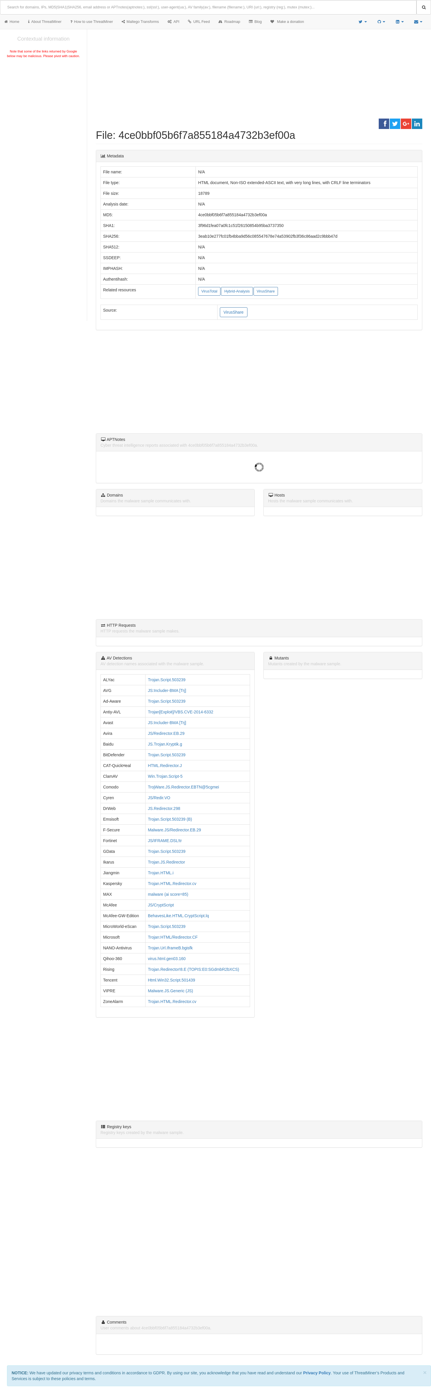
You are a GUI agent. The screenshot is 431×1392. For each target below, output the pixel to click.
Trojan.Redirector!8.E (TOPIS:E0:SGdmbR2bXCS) (193, 969)
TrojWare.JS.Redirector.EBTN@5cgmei (183, 787)
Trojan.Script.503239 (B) (170, 819)
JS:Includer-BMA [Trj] (167, 690)
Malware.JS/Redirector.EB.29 (174, 830)
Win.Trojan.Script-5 (165, 776)
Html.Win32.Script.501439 (171, 980)
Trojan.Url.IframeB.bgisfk (170, 948)
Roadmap (229, 22)
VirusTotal (209, 291)
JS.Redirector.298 (164, 808)
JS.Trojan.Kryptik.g (165, 744)
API (173, 22)
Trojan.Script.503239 (166, 679)
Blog (255, 22)
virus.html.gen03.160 (167, 958)
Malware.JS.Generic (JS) (170, 990)
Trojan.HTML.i (160, 873)
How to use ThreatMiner (91, 22)
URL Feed (199, 22)
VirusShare (266, 291)
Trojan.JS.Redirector (166, 862)
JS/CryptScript (161, 905)
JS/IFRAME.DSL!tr (165, 840)
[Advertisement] (43, 102)
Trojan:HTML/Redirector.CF (172, 937)
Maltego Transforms (140, 22)
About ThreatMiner (45, 22)
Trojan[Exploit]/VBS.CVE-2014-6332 (180, 712)
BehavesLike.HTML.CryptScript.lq (178, 915)
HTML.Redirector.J (165, 765)
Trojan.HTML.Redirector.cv (172, 883)
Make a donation (287, 22)
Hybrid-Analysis (236, 291)
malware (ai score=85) (168, 894)
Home (11, 22)
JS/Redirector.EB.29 (166, 733)
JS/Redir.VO (159, 797)
